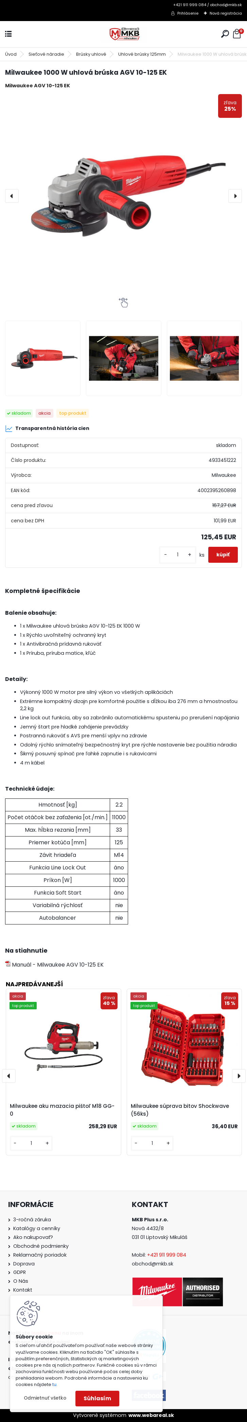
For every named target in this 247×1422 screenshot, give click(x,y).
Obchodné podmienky (41, 1246)
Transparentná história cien (47, 428)
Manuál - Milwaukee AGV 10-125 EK (54, 965)
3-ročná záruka (32, 1219)
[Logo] (123, 34)
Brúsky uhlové (91, 54)
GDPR (19, 1272)
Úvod (11, 54)
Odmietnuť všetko (45, 1398)
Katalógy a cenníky (36, 1228)
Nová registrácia (226, 13)
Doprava (24, 1263)
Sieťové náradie (46, 54)
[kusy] (177, 555)
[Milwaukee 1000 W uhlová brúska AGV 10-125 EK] (123, 196)
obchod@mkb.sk (152, 1263)
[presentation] (12, 196)
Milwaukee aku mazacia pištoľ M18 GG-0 (62, 1109)
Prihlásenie (187, 13)
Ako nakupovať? (33, 1237)
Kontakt (22, 1289)
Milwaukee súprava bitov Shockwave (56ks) (180, 1109)
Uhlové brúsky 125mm (142, 54)
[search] (225, 33)
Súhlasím (97, 1398)
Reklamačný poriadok (40, 1255)
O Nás (20, 1281)
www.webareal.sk (151, 1415)
